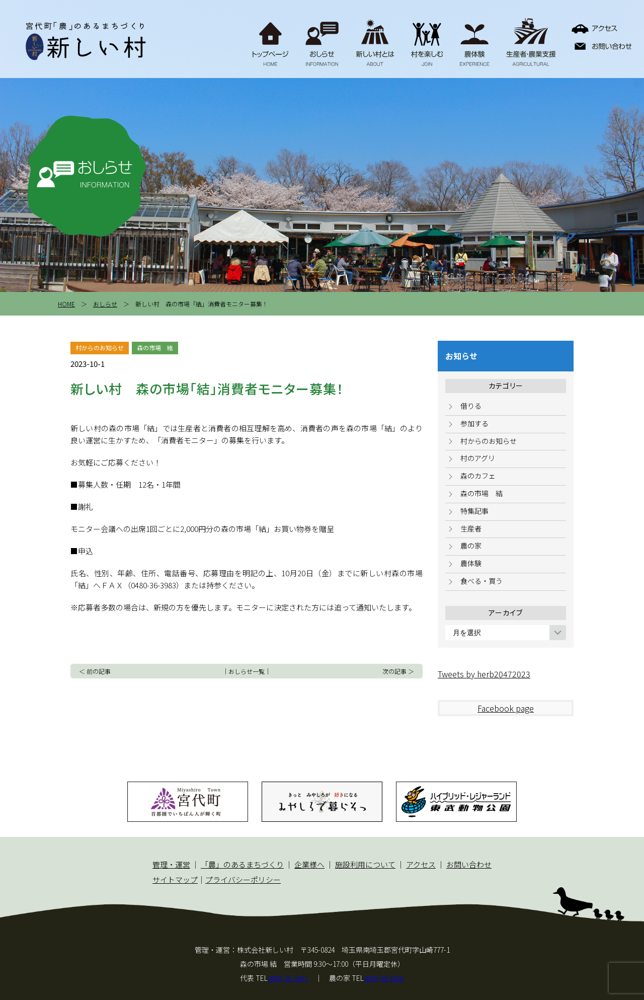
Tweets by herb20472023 (484, 674)
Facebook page (505, 708)
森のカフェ (478, 476)
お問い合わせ (469, 864)
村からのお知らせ (488, 441)
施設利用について (365, 864)
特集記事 (474, 511)
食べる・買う (481, 581)
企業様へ (309, 864)
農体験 (470, 563)
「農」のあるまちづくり (242, 864)
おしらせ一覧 (246, 671)
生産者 (470, 528)
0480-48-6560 (384, 978)
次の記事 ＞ (398, 671)
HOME (66, 303)
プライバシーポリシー (243, 879)
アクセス (421, 864)
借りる (470, 406)
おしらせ (105, 303)
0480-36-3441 (288, 978)
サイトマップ (175, 879)
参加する (474, 423)
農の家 (470, 546)
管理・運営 (171, 864)
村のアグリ (477, 458)
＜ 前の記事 (95, 671)
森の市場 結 (481, 493)
